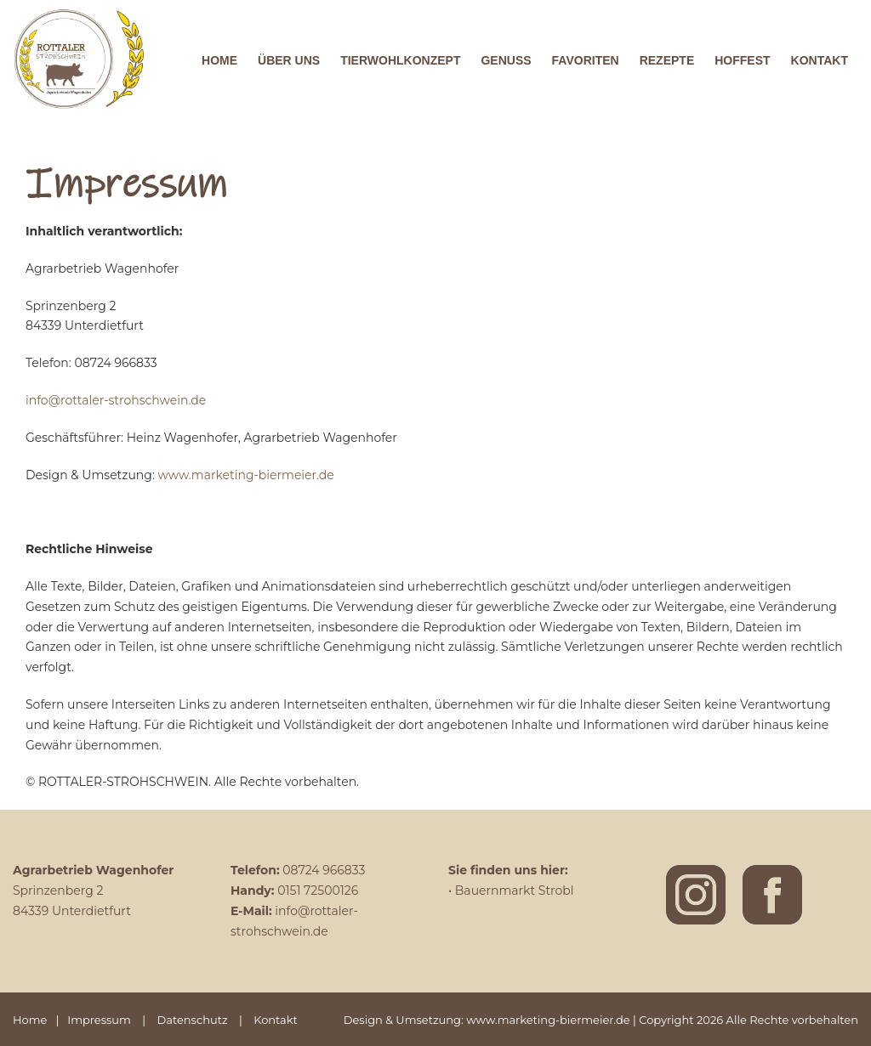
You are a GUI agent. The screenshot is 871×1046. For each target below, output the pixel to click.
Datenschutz (192, 1019)
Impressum (99, 1019)
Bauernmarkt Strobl (514, 890)
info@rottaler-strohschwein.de (116, 400)
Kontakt (275, 1019)
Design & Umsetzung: (405, 1019)
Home (30, 1019)
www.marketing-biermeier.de (246, 475)
